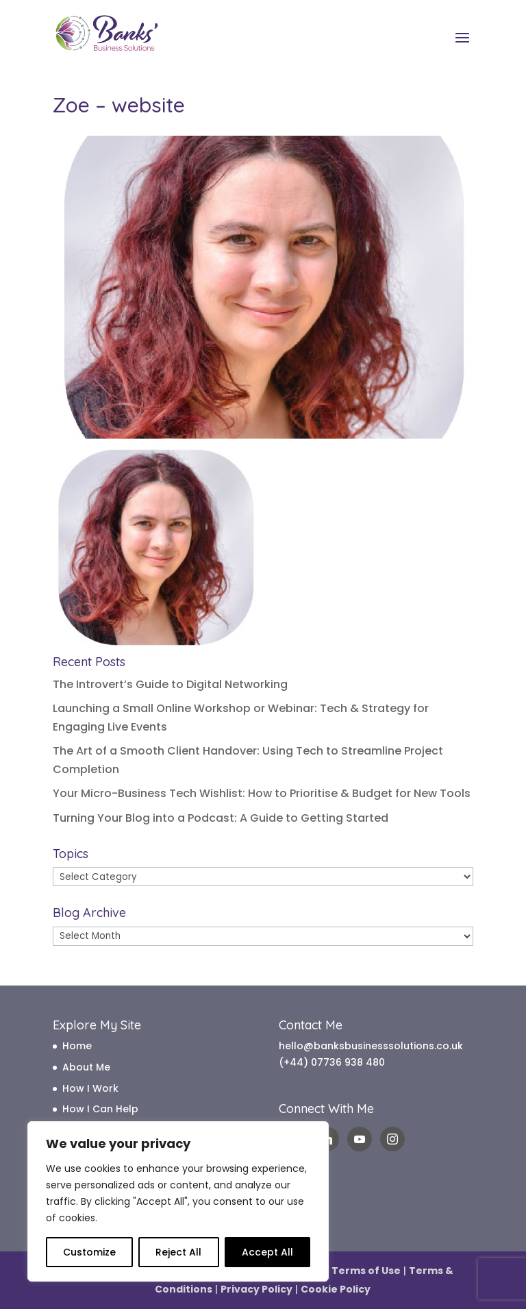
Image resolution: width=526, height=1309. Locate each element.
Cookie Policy (336, 1289)
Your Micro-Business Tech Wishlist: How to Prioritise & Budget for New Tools (262, 793)
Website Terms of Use (343, 1270)
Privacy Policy (256, 1289)
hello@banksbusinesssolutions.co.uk (371, 1046)
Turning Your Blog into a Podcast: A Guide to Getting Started (220, 818)
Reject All (178, 1252)
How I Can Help (100, 1109)
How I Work (90, 1088)
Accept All (267, 1252)
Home (77, 1046)
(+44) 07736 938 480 (332, 1062)
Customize (89, 1252)
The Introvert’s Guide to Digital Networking (170, 684)
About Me (86, 1067)
